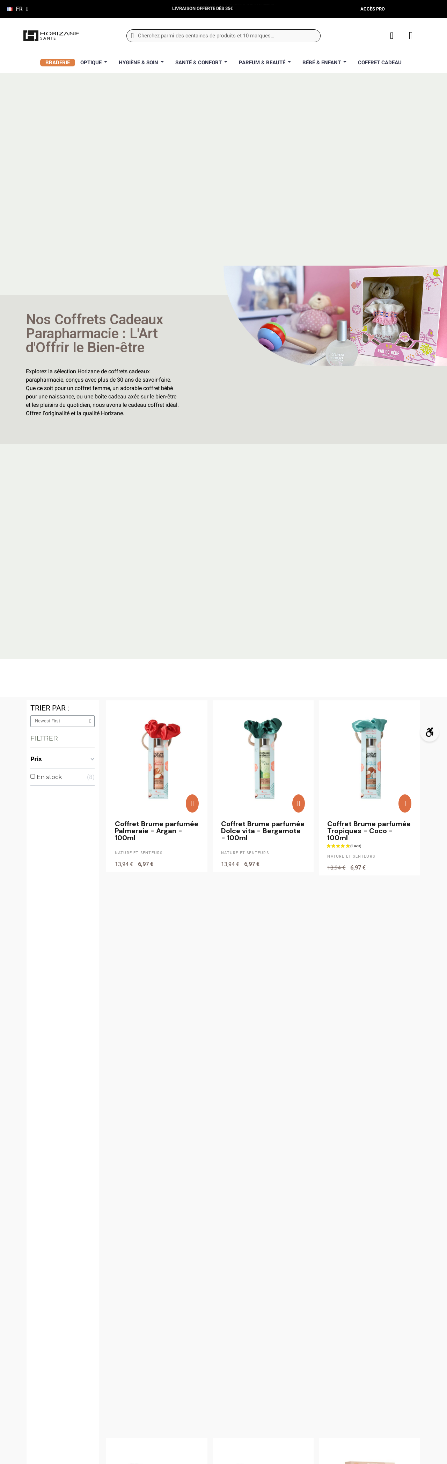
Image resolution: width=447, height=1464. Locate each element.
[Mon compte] (392, 36)
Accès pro (372, 9)
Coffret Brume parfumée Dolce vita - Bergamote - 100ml (263, 830)
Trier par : (49, 708)
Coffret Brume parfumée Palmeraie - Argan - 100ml (156, 830)
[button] (192, 803)
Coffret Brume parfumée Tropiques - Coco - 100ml (369, 830)
